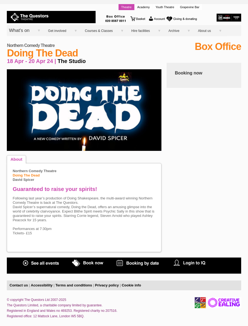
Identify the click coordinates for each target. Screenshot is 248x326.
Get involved (57, 31)
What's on (19, 30)
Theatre (126, 7)
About (16, 159)
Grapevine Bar (189, 7)
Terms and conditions (73, 285)
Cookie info (131, 285)
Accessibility (42, 285)
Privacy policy (107, 285)
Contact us (19, 285)
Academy (143, 7)
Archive (174, 31)
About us (204, 31)
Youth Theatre (164, 7)
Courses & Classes (99, 31)
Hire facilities (140, 31)
